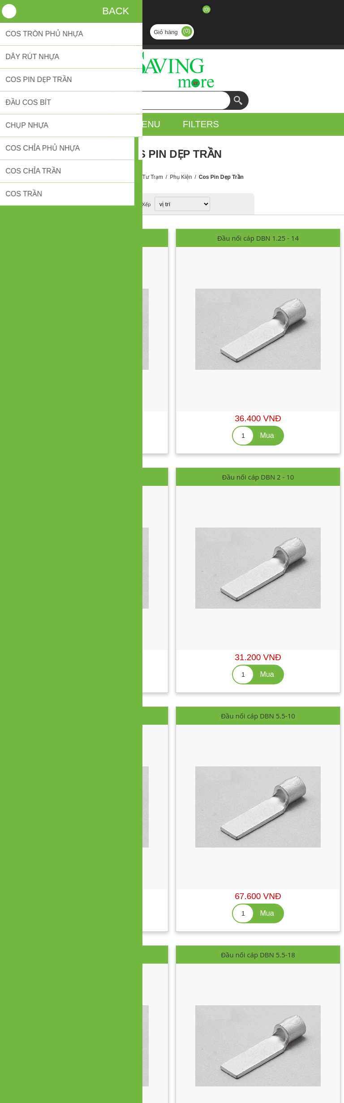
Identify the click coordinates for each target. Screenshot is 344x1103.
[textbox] (163, 100)
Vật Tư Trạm (148, 177)
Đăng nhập (172, 12)
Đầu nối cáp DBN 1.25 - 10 (86, 238)
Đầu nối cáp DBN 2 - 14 (86, 715)
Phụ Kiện (181, 177)
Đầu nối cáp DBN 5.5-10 (258, 715)
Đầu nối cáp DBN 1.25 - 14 (258, 238)
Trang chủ (113, 177)
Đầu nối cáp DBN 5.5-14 (86, 954)
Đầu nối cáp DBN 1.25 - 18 (86, 476)
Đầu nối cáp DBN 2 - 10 (258, 476)
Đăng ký (149, 12)
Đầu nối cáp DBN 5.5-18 (258, 954)
